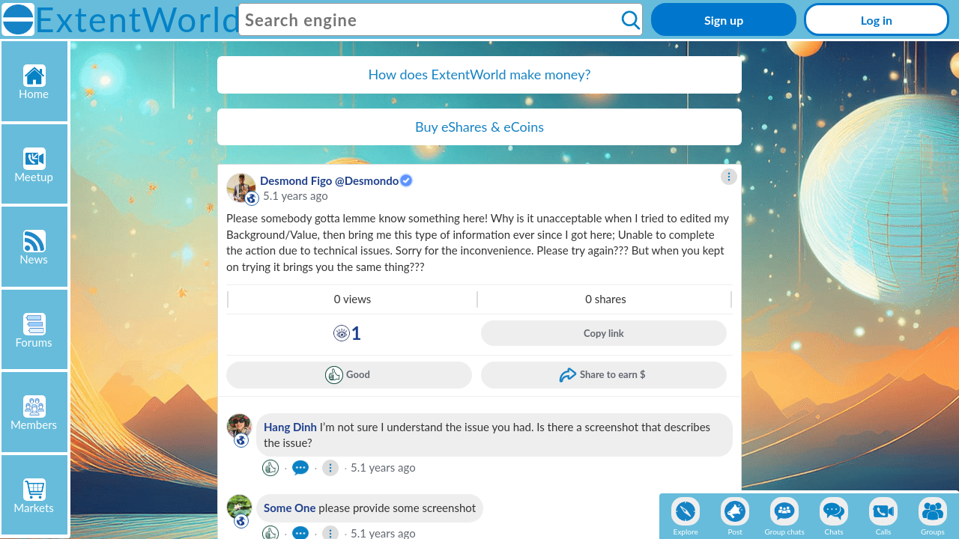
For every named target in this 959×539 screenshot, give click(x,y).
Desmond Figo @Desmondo (329, 180)
